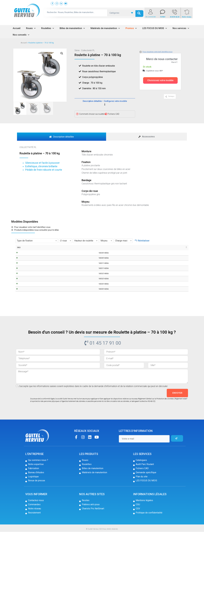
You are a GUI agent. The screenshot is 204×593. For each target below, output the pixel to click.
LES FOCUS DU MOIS (154, 28)
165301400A (25, 261)
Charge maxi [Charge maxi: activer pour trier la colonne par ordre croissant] (146, 248)
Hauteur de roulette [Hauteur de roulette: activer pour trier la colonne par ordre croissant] (95, 250)
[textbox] (37, 241)
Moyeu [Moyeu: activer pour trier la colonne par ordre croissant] (134, 247)
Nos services (181, 28)
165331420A (25, 346)
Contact (162, 17)
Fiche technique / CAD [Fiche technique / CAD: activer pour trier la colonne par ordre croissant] (48, 250)
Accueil (16, 28)
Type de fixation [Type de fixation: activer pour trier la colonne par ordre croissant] (61, 250)
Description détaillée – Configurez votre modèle (105, 101)
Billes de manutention (72, 28)
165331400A (25, 334)
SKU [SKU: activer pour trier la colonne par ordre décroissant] (19, 247)
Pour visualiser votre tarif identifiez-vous (157, 52)
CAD (48, 336)
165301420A (25, 273)
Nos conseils (21, 35)
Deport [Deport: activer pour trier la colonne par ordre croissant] (107, 247)
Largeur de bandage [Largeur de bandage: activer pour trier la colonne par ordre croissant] (83, 250)
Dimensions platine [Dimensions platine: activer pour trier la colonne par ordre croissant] (121, 248)
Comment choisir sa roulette (92, 114)
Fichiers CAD (113, 114)
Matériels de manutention (105, 28)
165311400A (25, 285)
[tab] (61, 137)
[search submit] (139, 12)
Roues (31, 28)
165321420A (25, 322)
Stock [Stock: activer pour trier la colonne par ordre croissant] (167, 247)
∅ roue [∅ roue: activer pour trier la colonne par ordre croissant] (72, 248)
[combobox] (37, 240)
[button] (160, 80)
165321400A (25, 309)
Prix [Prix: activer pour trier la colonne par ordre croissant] (156, 247)
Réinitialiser (143, 240)
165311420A (25, 297)
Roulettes (47, 28)
